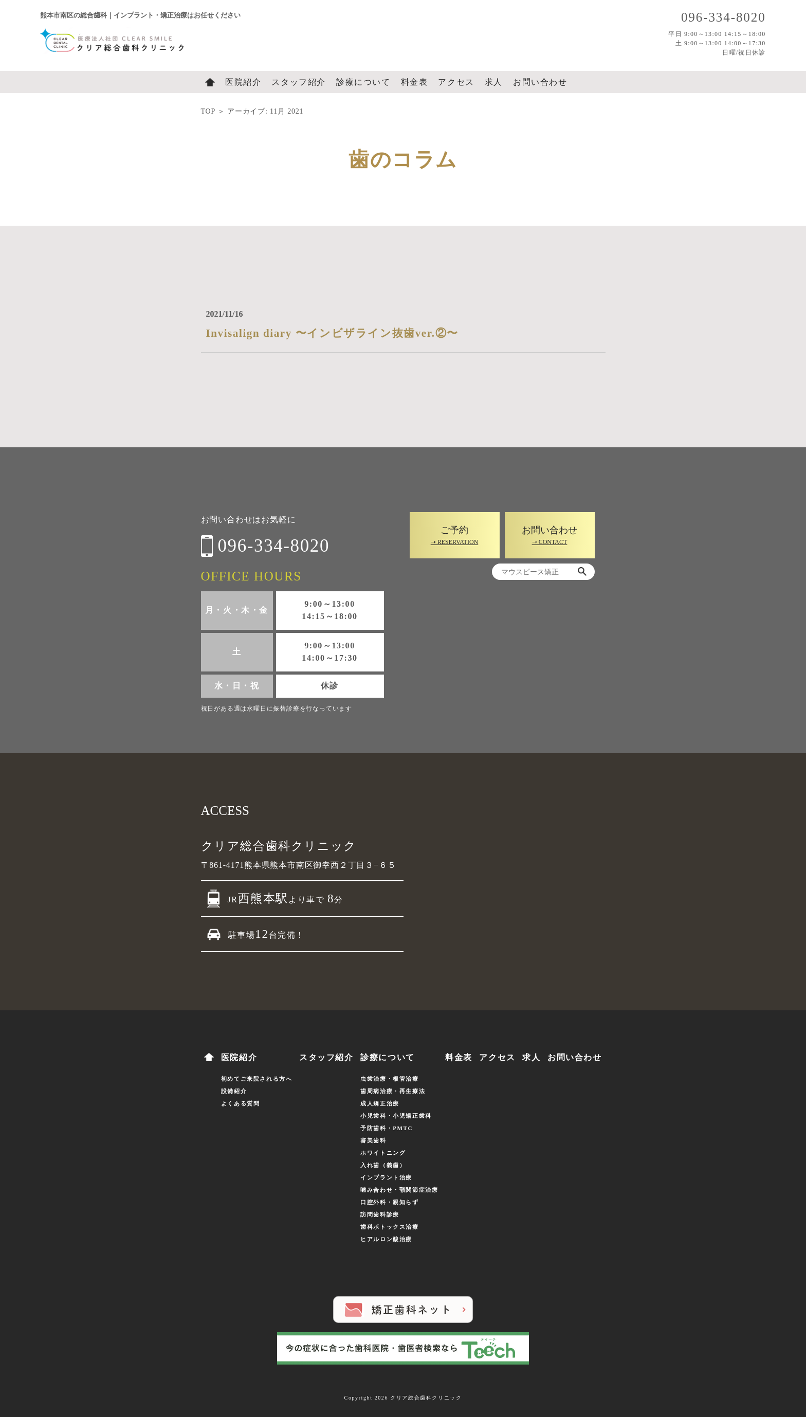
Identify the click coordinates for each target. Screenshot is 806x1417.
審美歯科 (373, 1140)
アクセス (456, 82)
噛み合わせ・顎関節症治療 (399, 1190)
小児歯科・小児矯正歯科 (396, 1116)
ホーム (210, 82)
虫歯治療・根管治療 (389, 1079)
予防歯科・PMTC (386, 1128)
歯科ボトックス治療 (389, 1227)
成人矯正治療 (379, 1103)
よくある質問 (240, 1103)
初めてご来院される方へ (256, 1079)
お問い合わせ (540, 82)
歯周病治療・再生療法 (392, 1091)
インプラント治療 (386, 1177)
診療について (363, 82)
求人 (494, 82)
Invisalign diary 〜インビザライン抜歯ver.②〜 (332, 333)
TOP (208, 111)
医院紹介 (243, 82)
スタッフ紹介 (298, 82)
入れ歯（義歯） (383, 1165)
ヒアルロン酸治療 (386, 1239)
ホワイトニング (383, 1153)
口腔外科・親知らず (389, 1202)
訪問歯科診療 (379, 1214)
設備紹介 (234, 1091)
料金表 (414, 82)
